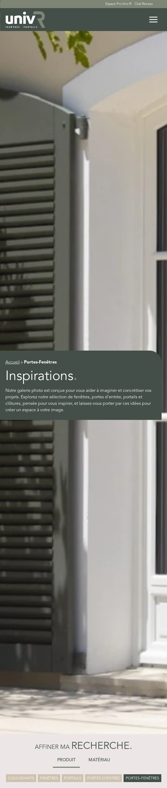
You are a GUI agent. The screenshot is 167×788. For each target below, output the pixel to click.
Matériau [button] (99, 760)
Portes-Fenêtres (142, 778)
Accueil (12, 362)
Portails (72, 778)
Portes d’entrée (103, 778)
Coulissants (21, 778)
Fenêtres (49, 778)
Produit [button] (66, 760)
